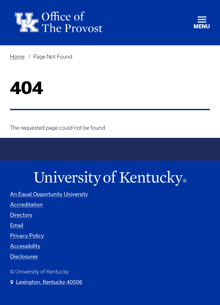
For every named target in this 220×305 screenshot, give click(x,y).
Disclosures (24, 256)
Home (17, 56)
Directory (21, 215)
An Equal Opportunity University (49, 194)
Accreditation (26, 204)
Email (16, 225)
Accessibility (25, 246)
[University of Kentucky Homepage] (110, 178)
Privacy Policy (27, 236)
